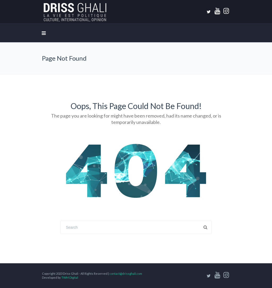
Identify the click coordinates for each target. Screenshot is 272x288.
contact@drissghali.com (125, 273)
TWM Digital (69, 277)
